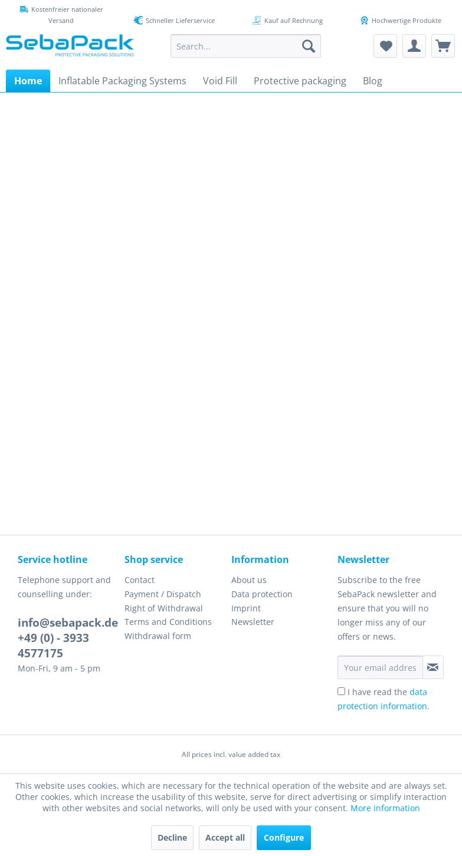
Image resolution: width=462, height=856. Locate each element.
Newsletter (252, 621)
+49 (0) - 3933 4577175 (53, 645)
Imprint (246, 608)
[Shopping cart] (443, 46)
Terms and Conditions (168, 621)
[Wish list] (385, 46)
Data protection (262, 594)
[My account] (414, 46)
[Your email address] (380, 667)
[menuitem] (245, 46)
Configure (284, 837)
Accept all (225, 837)
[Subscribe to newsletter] (433, 667)
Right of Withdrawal (163, 608)
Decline (172, 837)
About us (249, 579)
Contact (139, 579)
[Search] (308, 46)
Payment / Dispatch (162, 594)
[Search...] (245, 46)
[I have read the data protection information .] (341, 691)
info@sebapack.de (68, 622)
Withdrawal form (157, 635)
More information (385, 808)
